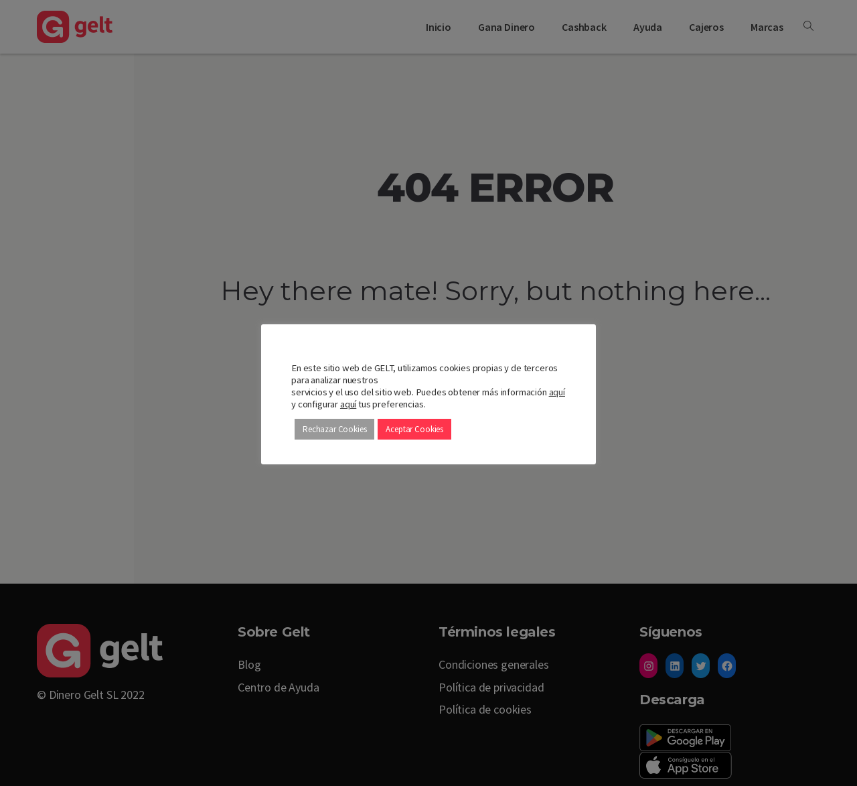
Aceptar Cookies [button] (414, 429)
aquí (557, 392)
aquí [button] (348, 404)
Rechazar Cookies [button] (334, 429)
